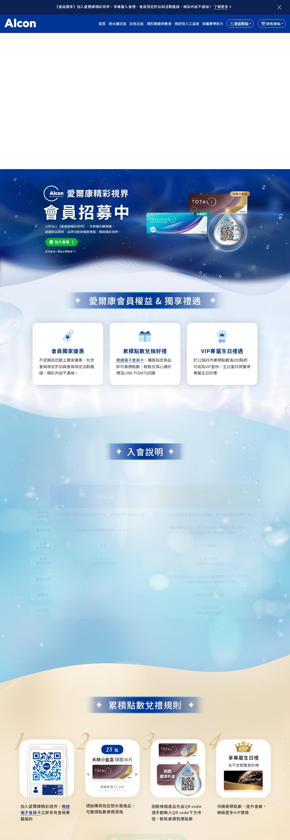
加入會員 (62, 105)
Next (137, 634)
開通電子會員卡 (130, 219)
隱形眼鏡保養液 (159, 23)
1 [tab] (100, 649)
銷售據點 (271, 23)
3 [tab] (112, 649)
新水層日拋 (117, 23)
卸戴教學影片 (212, 23)
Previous (88, 634)
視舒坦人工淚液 (187, 23)
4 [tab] (118, 649)
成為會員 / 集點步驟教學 (59, 115)
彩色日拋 (137, 23)
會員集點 (239, 23)
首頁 (102, 23)
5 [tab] (124, 649)
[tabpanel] (112, 626)
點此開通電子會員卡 (150, 704)
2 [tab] (106, 649)
